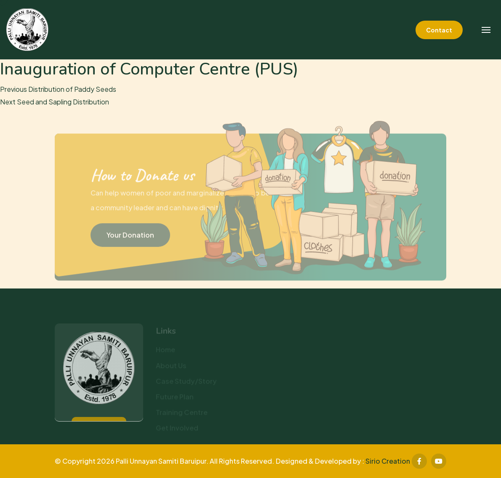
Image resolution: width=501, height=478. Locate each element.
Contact (439, 30)
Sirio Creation (387, 461)
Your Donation (130, 236)
